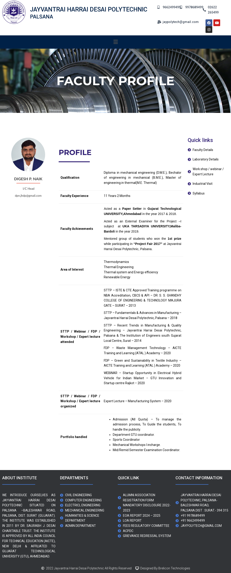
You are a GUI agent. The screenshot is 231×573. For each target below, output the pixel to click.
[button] (115, 42)
